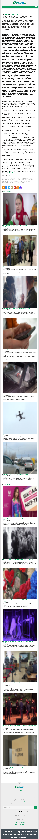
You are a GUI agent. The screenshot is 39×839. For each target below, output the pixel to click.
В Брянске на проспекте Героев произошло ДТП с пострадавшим (15, 474)
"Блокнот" (10, 173)
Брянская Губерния (18, 791)
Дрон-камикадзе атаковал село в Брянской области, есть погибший (16, 434)
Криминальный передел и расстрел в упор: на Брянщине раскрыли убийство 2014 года (19, 393)
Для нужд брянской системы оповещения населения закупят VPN (16, 349)
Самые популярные (7, 191)
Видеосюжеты (6, 484)
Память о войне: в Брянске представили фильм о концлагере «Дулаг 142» (18, 559)
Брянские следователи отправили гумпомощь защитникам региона (16, 266)
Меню (4, 7)
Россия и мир (16, 32)
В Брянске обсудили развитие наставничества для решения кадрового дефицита (19, 767)
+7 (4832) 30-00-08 (19, 822)
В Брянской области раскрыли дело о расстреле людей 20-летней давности (18, 308)
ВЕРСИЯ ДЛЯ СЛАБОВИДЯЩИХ (23, 812)
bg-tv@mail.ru (25, 801)
